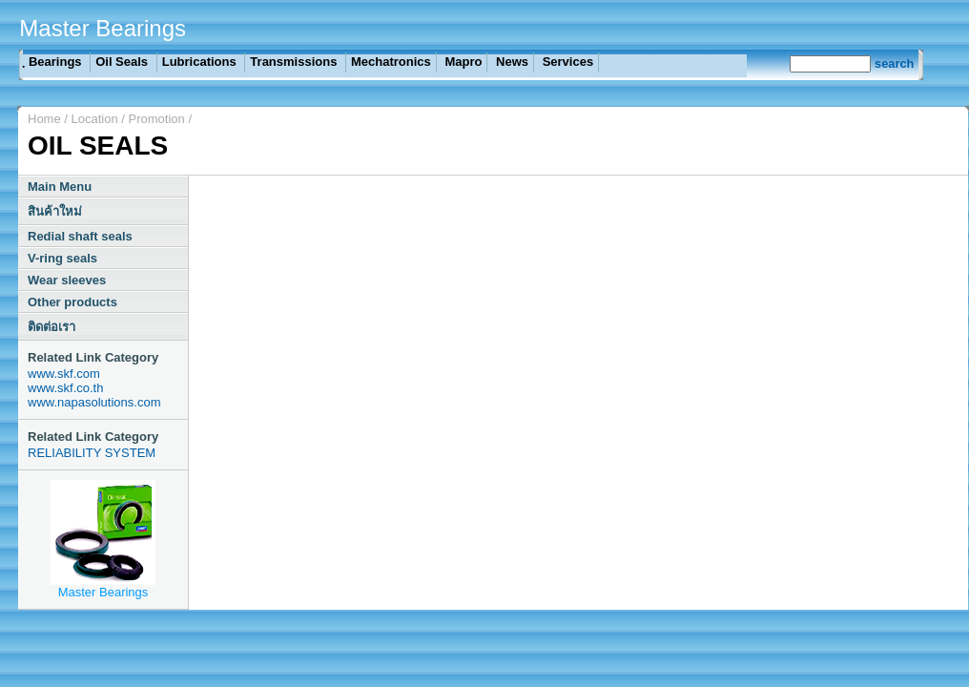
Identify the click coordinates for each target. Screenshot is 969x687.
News (510, 61)
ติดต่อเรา (51, 327)
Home (44, 119)
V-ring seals (62, 258)
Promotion (157, 119)
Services (566, 61)
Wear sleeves (67, 280)
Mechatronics (391, 61)
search (894, 63)
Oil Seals (123, 61)
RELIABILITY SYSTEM (91, 453)
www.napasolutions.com (94, 402)
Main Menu (60, 186)
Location (97, 119)
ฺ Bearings (55, 61)
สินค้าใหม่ (55, 211)
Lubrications (201, 61)
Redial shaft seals (80, 236)
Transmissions (295, 61)
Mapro (462, 61)
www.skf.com (64, 373)
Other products (72, 302)
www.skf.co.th (65, 388)
